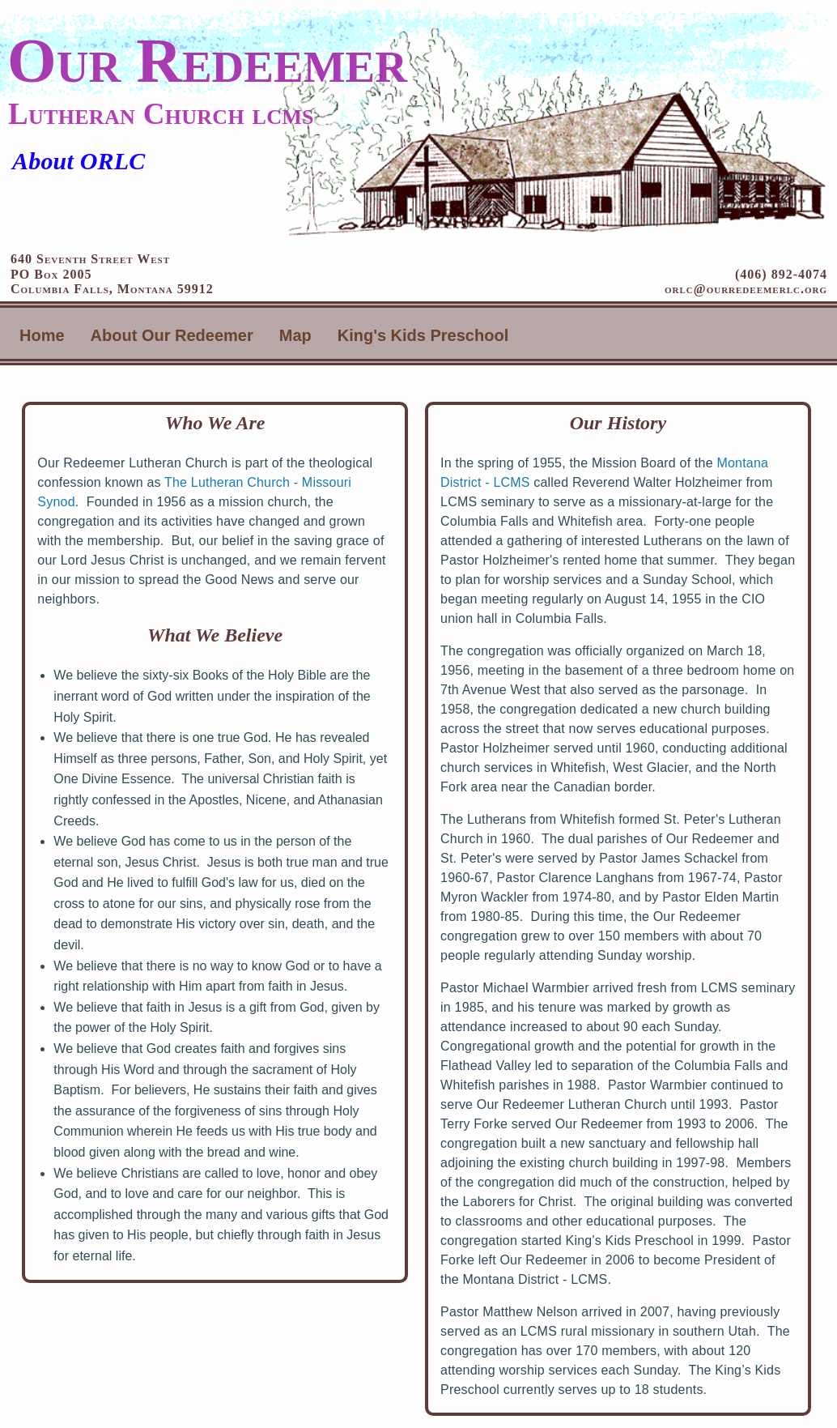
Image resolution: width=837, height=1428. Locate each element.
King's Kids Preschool (423, 335)
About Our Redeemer (172, 335)
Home (42, 335)
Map (295, 335)
